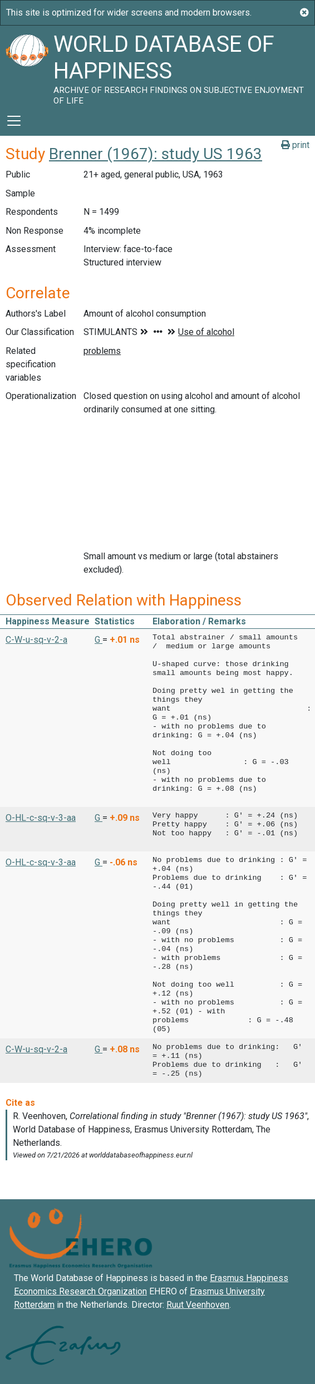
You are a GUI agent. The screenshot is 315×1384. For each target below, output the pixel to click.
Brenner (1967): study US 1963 (155, 154)
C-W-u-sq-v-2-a (36, 639)
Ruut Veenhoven (197, 1304)
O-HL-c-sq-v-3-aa (41, 817)
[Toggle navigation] (14, 120)
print (295, 145)
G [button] (98, 639)
